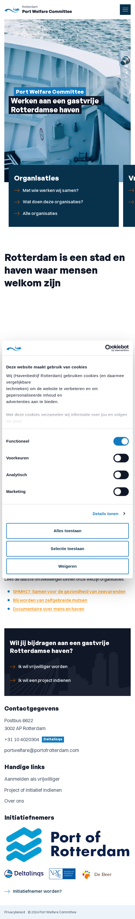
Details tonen (105, 513)
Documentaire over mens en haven (48, 608)
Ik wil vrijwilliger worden (39, 666)
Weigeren (67, 566)
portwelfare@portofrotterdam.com (41, 750)
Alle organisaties (36, 213)
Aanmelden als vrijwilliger (32, 779)
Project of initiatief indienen (33, 790)
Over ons (14, 801)
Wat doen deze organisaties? (48, 202)
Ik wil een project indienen (40, 680)
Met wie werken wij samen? (46, 190)
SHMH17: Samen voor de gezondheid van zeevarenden (69, 591)
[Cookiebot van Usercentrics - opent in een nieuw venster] (105, 348)
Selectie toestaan (67, 548)
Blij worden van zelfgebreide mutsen (50, 600)
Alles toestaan (67, 530)
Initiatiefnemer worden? (33, 891)
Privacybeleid (14, 912)
